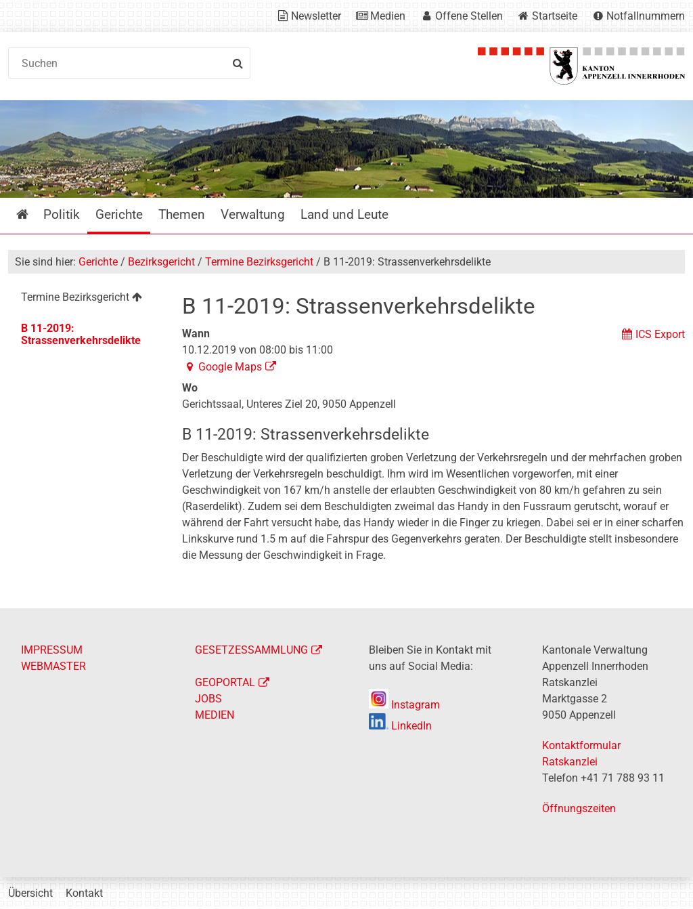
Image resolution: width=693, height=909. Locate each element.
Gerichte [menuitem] (119, 214)
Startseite (554, 15)
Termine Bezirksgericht (259, 261)
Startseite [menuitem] (32, 214)
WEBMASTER (53, 666)
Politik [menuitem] (61, 214)
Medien (387, 15)
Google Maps (230, 366)
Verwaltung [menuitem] (253, 214)
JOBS (208, 698)
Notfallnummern (645, 15)
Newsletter (316, 15)
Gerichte (98, 261)
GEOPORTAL (225, 682)
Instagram (404, 704)
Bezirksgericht (161, 261)
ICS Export (660, 334)
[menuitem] (86, 299)
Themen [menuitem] (181, 214)
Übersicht (30, 893)
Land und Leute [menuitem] (344, 214)
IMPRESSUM (52, 649)
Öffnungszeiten (579, 808)
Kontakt (84, 893)
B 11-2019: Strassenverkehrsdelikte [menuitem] (81, 334)
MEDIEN (214, 715)
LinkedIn (400, 725)
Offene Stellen (469, 15)
